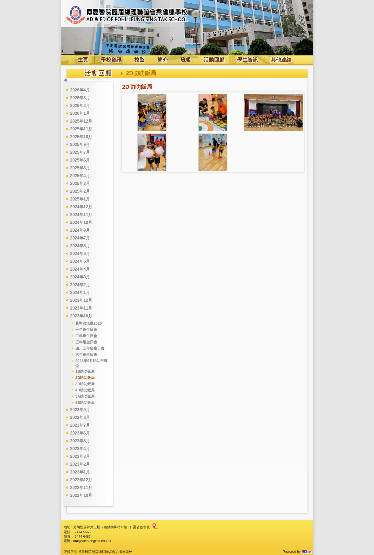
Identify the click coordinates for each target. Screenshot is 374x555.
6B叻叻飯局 (85, 402)
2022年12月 (81, 480)
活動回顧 (214, 60)
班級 (186, 60)
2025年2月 (80, 191)
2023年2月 (80, 464)
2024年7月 (80, 238)
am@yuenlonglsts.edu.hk (92, 541)
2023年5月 (80, 441)
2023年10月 (81, 316)
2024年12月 (81, 207)
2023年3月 (80, 456)
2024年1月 (80, 292)
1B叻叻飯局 (85, 371)
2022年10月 (81, 495)
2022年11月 (81, 487)
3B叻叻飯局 (85, 384)
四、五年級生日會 (89, 348)
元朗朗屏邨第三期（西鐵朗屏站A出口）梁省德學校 (111, 527)
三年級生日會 (86, 342)
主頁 (83, 60)
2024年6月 (80, 253)
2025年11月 (81, 129)
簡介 (162, 60)
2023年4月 (80, 448)
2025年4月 (80, 175)
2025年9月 (80, 144)
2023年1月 (80, 472)
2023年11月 (81, 308)
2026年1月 (80, 113)
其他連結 (281, 60)
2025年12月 (81, 121)
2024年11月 (81, 214)
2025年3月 (80, 183)
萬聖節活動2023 (88, 323)
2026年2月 (80, 105)
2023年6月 (80, 433)
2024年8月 (80, 246)
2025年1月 (80, 199)
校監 (139, 60)
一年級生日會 (86, 329)
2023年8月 (80, 417)
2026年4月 (80, 90)
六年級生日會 (86, 354)
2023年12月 (81, 300)
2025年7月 (80, 152)
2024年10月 (81, 222)
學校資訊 (111, 60)
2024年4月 (80, 269)
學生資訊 (247, 60)
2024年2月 (80, 285)
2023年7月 (80, 425)
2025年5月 (80, 168)
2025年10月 (81, 137)
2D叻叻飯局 (85, 378)
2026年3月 (80, 98)
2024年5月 (80, 261)
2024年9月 (80, 230)
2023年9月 (80, 409)
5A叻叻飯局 (85, 396)
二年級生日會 (86, 336)
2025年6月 (80, 160)
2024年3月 (80, 277)
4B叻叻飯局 (85, 390)
